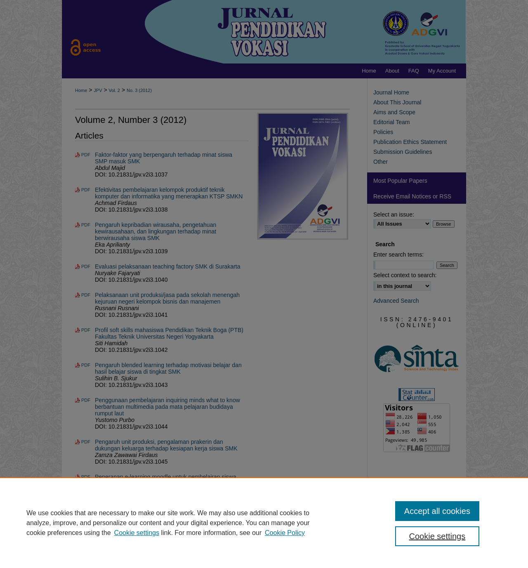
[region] (264, 522)
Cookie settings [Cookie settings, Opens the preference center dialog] (437, 536)
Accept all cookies (437, 511)
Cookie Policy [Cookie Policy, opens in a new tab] (285, 532)
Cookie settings (136, 532)
